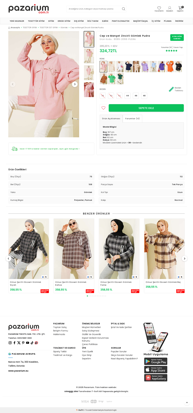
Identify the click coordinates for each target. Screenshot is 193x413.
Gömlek (64, 27)
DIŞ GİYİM (79, 21)
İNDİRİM (179, 21)
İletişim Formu (60, 330)
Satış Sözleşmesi (90, 330)
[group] (43, 84)
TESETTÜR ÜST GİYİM (49, 27)
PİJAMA (167, 21)
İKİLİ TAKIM (92, 21)
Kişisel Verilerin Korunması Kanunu (95, 339)
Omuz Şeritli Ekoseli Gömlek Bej (163, 282)
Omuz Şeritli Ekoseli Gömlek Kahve (70, 283)
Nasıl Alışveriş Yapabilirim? (124, 358)
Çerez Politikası (90, 344)
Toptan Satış (59, 327)
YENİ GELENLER (17, 21)
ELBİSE (105, 21)
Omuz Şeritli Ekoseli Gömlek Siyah (25, 283)
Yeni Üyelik (87, 351)
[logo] (28, 9)
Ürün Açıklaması (111, 118)
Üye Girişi (86, 355)
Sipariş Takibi (59, 351)
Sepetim (86, 358)
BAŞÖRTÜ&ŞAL (140, 21)
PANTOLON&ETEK (121, 21)
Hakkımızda (59, 334)
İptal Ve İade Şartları (121, 327)
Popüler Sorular (119, 351)
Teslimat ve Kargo (62, 355)
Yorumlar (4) (132, 118)
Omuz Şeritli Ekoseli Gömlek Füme (116, 283)
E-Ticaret (87, 410)
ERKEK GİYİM (64, 21)
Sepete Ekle (146, 108)
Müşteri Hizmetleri (91, 327)
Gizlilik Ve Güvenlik (91, 334)
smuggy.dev (71, 391)
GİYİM (51, 21)
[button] (13, 84)
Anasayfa (14, 27)
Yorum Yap (178, 47)
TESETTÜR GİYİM (36, 21)
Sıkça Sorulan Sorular (122, 355)
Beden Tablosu (176, 89)
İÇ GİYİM (156, 21)
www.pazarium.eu (18, 370)
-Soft (79, 410)
